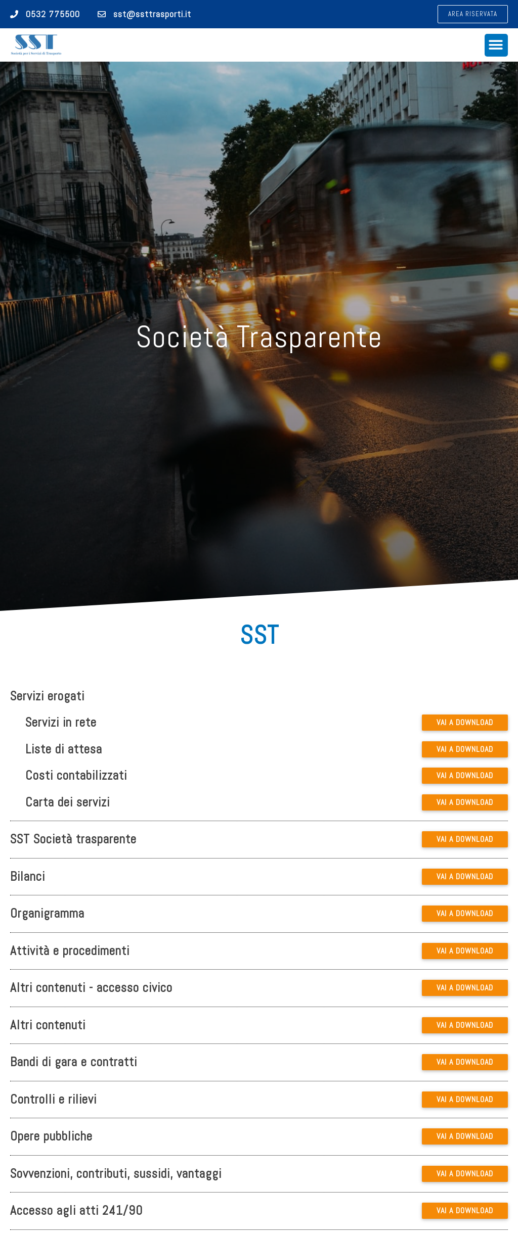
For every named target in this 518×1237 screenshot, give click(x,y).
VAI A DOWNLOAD (465, 722)
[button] (473, 14)
